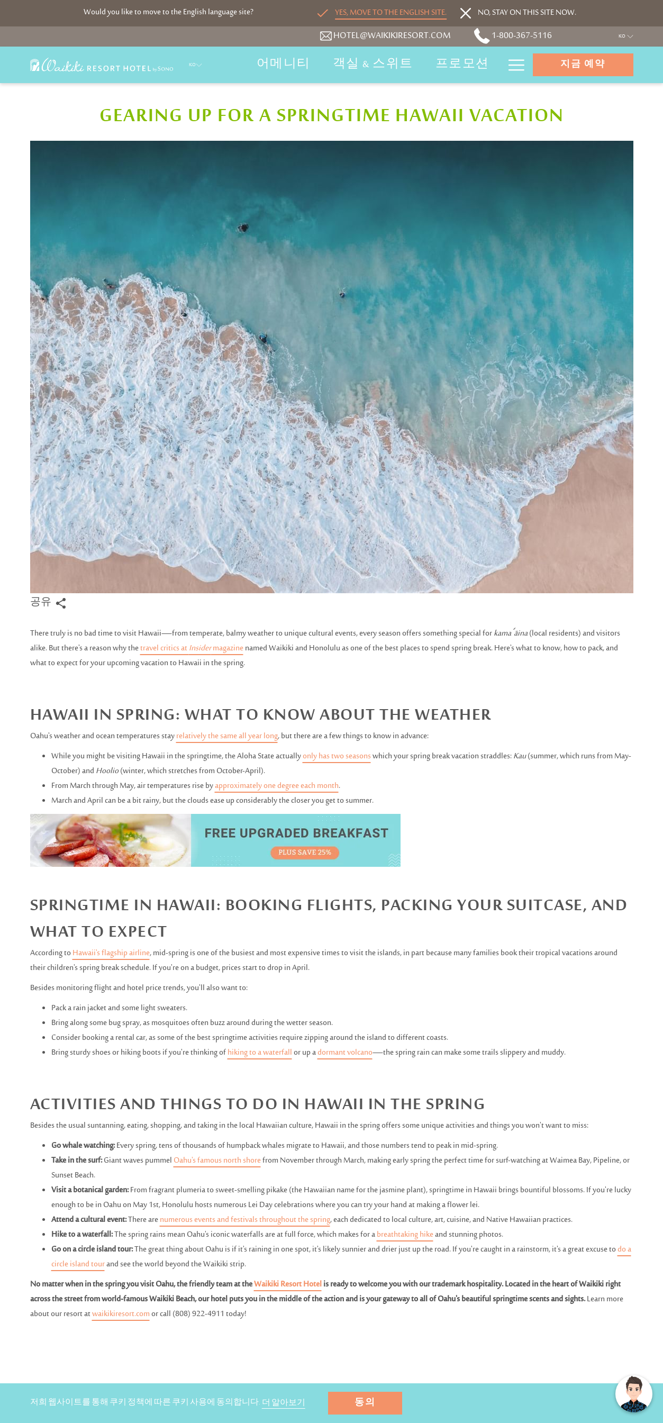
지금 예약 (582, 65)
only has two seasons (337, 756)
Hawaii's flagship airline (111, 953)
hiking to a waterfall (260, 1052)
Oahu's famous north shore (217, 1160)
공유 (48, 603)
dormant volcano (345, 1052)
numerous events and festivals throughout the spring (245, 1220)
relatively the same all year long (227, 736)
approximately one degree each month (277, 786)
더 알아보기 (284, 1403)
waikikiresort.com (121, 1314)
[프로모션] (462, 65)
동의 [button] (365, 1403)
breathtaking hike (405, 1234)
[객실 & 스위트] (373, 65)
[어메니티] (284, 65)
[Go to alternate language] (382, 13)
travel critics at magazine (191, 648)
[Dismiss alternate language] (518, 13)
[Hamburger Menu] (512, 65)
